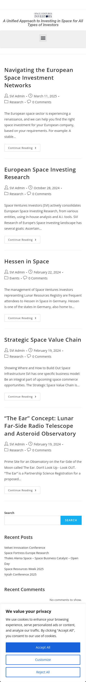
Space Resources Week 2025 (24, 569)
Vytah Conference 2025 (20, 574)
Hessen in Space (26, 261)
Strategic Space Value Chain (42, 339)
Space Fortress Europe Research (26, 553)
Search (9, 513)
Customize (43, 659)
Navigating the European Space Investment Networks (38, 77)
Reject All (43, 672)
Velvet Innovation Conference (24, 548)
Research (16, 102)
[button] (43, 38)
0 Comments (41, 102)
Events (14, 278)
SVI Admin (17, 96)
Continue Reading (24, 147)
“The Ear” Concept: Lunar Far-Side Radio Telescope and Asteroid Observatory (40, 425)
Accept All (43, 647)
